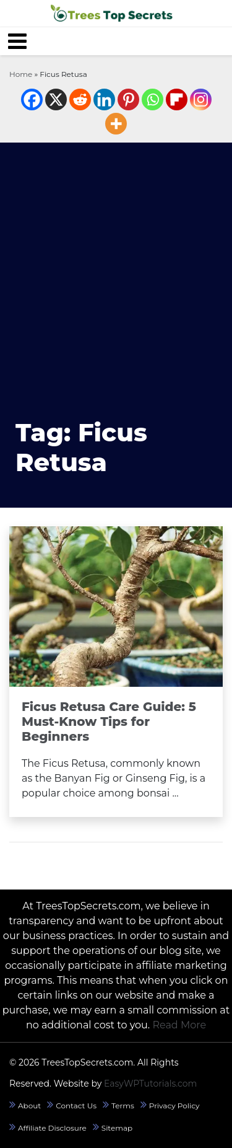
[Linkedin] (104, 99)
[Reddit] (80, 99)
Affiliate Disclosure (52, 1128)
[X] (56, 99)
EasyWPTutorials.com (150, 1083)
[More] (116, 124)
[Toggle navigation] (17, 41)
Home (20, 74)
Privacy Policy (174, 1105)
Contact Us (76, 1105)
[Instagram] (201, 99)
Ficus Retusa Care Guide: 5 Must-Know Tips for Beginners (109, 721)
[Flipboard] (176, 99)
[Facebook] (32, 99)
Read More (179, 1025)
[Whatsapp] (152, 99)
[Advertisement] (116, 280)
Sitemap (116, 1128)
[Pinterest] (128, 99)
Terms (122, 1105)
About (29, 1105)
